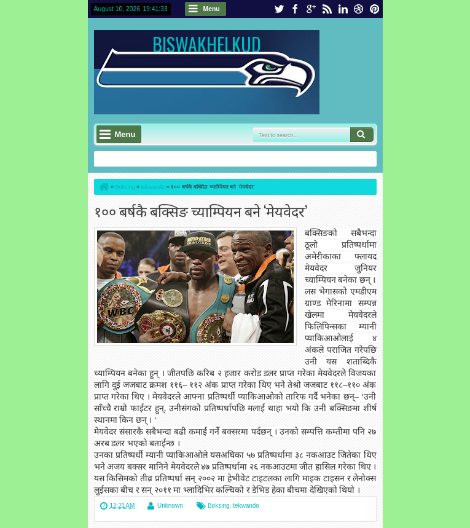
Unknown (170, 505)
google (311, 9)
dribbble (359, 9)
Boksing (219, 505)
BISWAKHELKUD (206, 44)
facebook (295, 9)
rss (327, 9)
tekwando (246, 505)
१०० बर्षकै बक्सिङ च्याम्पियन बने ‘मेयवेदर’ (200, 210)
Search (362, 134)
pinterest (375, 9)
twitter (279, 9)
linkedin (343, 9)
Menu (211, 9)
